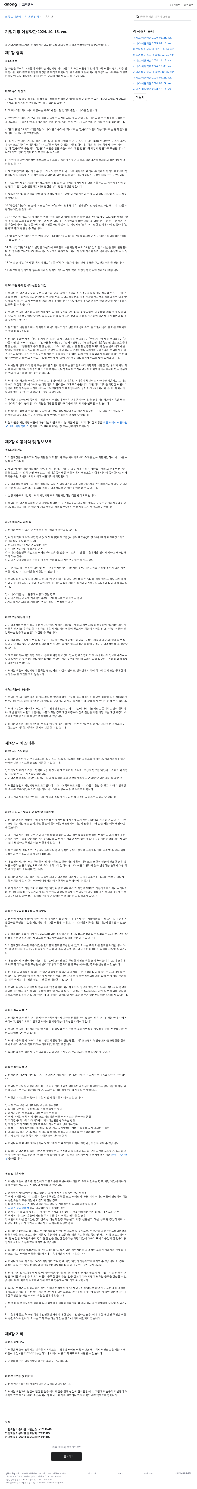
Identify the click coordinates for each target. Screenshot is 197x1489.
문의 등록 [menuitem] (189, 4)
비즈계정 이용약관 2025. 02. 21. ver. (153, 54)
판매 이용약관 (17, 426)
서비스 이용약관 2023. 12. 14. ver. (152, 89)
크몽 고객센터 (13, 16)
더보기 (140, 97)
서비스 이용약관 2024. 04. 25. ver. (152, 77)
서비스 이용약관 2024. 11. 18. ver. (152, 60)
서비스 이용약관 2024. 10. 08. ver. (152, 66)
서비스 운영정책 (17, 1208)
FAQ (120, 1473)
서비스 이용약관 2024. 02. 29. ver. (152, 83)
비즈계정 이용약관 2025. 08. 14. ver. (153, 49)
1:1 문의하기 (66, 1456)
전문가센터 (174, 4)
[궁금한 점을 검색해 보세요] (162, 17)
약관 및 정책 (32, 16)
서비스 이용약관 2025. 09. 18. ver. (152, 43)
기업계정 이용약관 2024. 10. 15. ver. (153, 72)
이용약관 (48, 16)
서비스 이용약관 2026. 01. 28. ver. (152, 37)
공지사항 (92, 1473)
